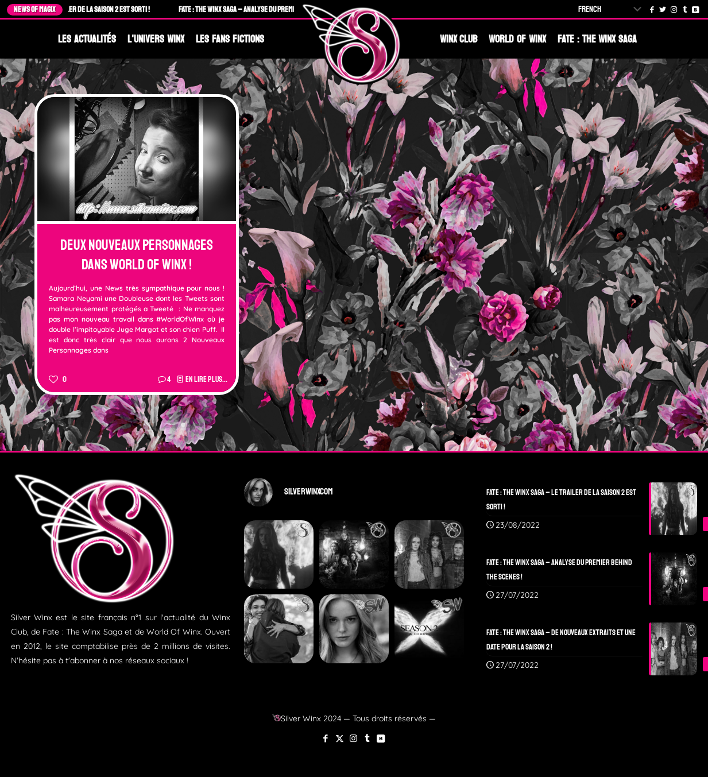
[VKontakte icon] (381, 738)
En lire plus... (206, 379)
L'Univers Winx (155, 39)
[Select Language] (612, 9)
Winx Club (459, 39)
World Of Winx (517, 39)
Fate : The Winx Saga (597, 39)
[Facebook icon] (326, 738)
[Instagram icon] (353, 738)
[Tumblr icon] (367, 738)
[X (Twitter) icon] (339, 738)
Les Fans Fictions (230, 39)
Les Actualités (87, 39)
